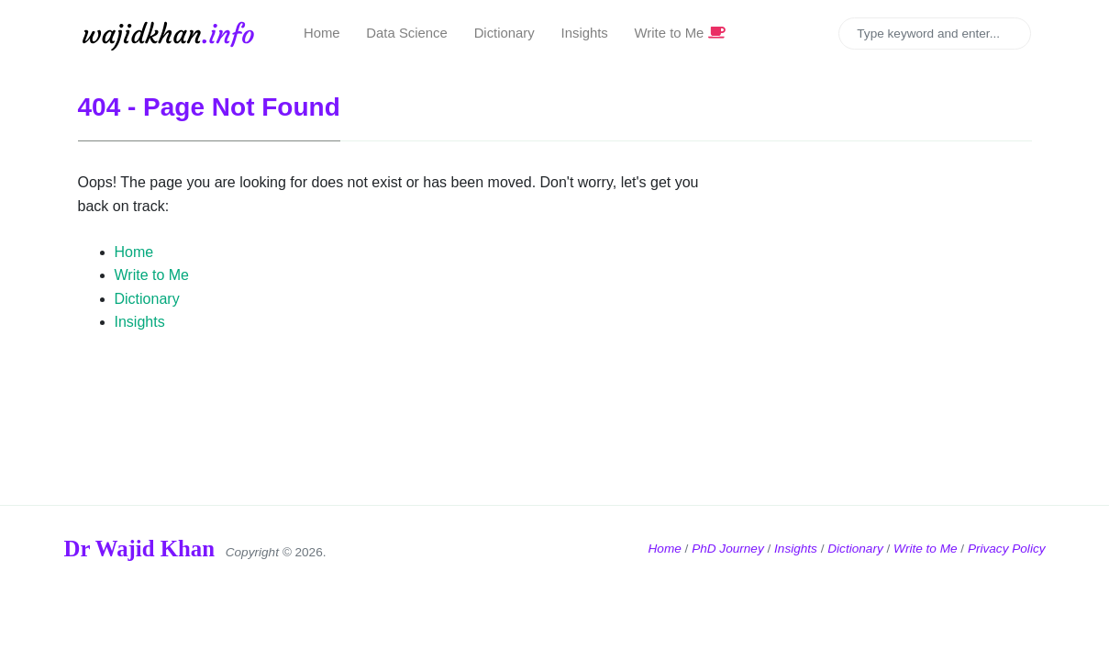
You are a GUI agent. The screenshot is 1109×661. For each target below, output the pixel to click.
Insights (584, 33)
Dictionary (504, 33)
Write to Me (680, 33)
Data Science (406, 33)
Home (322, 33)
